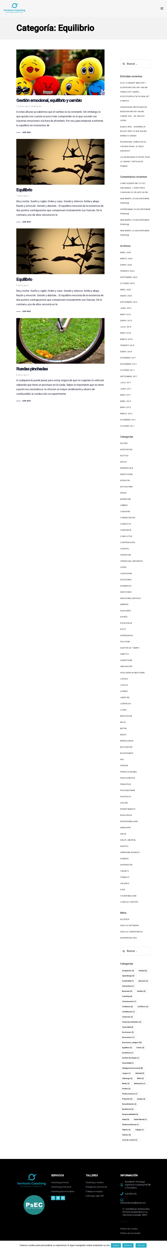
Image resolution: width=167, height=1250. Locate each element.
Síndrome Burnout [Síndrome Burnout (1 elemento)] (130, 1125)
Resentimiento (128, 809)
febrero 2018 (127, 345)
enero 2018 (126, 352)
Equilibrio (125, 611)
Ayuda (123, 493)
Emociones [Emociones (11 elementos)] (128, 1037)
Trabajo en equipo (94, 1191)
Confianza (125, 530)
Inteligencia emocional (96, 1187)
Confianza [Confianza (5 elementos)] (127, 1007)
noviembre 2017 (128, 364)
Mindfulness (126, 741)
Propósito (125, 797)
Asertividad (126, 474)
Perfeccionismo (128, 772)
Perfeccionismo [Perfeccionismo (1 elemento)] (130, 1094)
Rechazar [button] (128, 1245)
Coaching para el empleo (62, 1191)
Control (124, 549)
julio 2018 (125, 327)
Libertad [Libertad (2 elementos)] (139, 1073)
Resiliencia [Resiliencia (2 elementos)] (128, 1109)
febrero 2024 (127, 271)
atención (125, 481)
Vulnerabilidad (128, 896)
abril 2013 (125, 401)
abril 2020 (125, 290)
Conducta (125, 524)
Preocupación (127, 778)
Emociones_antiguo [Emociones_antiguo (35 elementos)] (132, 1043)
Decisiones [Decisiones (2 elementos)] (128, 1032)
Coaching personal (60, 1182)
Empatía (124, 604)
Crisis (123, 567)
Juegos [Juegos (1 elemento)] (126, 1073)
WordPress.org (128, 938)
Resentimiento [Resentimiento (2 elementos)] (129, 1104)
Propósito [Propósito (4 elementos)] (127, 1099)
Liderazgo (125, 704)
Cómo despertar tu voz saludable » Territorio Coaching (133, 187)
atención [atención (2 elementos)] (143, 981)
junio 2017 (125, 389)
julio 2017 (125, 383)
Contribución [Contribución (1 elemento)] (128, 1012)
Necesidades (126, 753)
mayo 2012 (125, 407)
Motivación (126, 747)
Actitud (124, 456)
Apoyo (123, 462)
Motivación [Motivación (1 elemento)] (139, 1084)
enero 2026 (126, 265)
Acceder (124, 919)
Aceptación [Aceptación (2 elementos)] (128, 971)
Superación (126, 865)
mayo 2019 (125, 314)
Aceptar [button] (116, 1245)
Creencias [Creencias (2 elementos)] (127, 1017)
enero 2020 (126, 296)
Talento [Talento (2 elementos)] (126, 1130)
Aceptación (126, 450)
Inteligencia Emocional (132, 673)
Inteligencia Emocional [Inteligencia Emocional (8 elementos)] (132, 1068)
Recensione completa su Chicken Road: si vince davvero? (133, 146)
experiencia (126, 636)
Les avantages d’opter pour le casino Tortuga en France (135, 161)
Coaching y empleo (95, 1182)
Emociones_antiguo (130, 598)
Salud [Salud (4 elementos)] (125, 1119)
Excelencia (126, 623)
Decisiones (126, 580)
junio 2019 (125, 308)
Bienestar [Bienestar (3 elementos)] (127, 991)
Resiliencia (126, 815)
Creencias (125, 555)
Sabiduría (125, 828)
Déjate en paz (141, 192)
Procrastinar (127, 790)
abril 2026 (125, 253)
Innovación (126, 666)
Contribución (127, 542)
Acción (124, 443)
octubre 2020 (127, 283)
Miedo (123, 735)
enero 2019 (126, 321)
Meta (123, 722)
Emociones (126, 592)
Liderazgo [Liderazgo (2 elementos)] (127, 1078)
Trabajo (124, 877)
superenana (126, 209)
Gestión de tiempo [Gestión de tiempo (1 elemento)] (130, 1058)
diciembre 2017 (128, 358)
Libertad (125, 698)
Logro (123, 710)
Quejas (124, 803)
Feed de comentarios (131, 932)
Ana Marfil (126, 199)
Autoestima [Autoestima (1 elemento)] (128, 986)
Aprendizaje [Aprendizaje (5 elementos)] (128, 976)
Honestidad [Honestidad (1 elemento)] (128, 1063)
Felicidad (125, 642)
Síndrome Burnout (130, 852)
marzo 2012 (126, 414)
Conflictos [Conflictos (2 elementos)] (142, 1007)
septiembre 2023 (128, 277)
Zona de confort (129, 902)
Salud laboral (128, 840)
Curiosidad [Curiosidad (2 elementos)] (127, 1027)
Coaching (125, 512)
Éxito (123, 629)
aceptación (36, 106)
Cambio (124, 505)
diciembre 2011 (128, 420)
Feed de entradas (129, 926)
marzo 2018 (126, 339)
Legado (124, 691)
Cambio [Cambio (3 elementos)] (141, 991)
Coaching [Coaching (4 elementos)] (127, 996)
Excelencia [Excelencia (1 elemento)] (127, 1053)
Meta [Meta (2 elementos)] (140, 1078)
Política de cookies (129, 1229)
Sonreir (124, 859)
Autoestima (126, 487)
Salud (123, 834)
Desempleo (126, 586)
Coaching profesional (61, 1187)
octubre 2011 (127, 426)
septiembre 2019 (128, 302)
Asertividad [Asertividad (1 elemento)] (128, 981)
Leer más (141, 1245)
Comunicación (127, 518)
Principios (125, 784)
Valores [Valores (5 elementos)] (126, 1135)
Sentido (124, 846)
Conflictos (126, 536)
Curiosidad (126, 574)
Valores (124, 883)
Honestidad (126, 660)
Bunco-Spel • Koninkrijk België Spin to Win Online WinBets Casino (133, 131)
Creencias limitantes (131, 561)
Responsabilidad (129, 822)
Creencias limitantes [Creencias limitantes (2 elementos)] (131, 1022)
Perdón (124, 766)
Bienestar (125, 499)
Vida (122, 890)
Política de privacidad (130, 1233)
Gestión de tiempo (129, 648)
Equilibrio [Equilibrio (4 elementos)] (127, 1048)
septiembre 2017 (128, 376)
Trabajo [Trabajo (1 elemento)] (139, 1130)
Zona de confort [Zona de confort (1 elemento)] (130, 1140)
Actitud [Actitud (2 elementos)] (143, 971)
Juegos (124, 679)
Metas (123, 728)
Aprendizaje (126, 468)
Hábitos (124, 654)
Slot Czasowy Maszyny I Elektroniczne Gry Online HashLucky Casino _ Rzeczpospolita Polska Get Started (134, 92)
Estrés (123, 617)
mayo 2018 (125, 333)
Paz (122, 760)
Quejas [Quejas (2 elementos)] (141, 1099)
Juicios (124, 685)
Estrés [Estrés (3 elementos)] (140, 1048)
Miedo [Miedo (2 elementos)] (126, 1084)
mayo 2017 (125, 395)
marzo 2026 (126, 259)
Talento (124, 871)
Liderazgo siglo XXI (95, 1196)
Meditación (126, 716)
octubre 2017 (127, 370)
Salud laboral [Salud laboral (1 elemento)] (140, 1119)
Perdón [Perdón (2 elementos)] (126, 1089)
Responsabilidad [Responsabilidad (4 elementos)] (130, 1114)
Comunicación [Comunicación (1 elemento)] (129, 1001)
